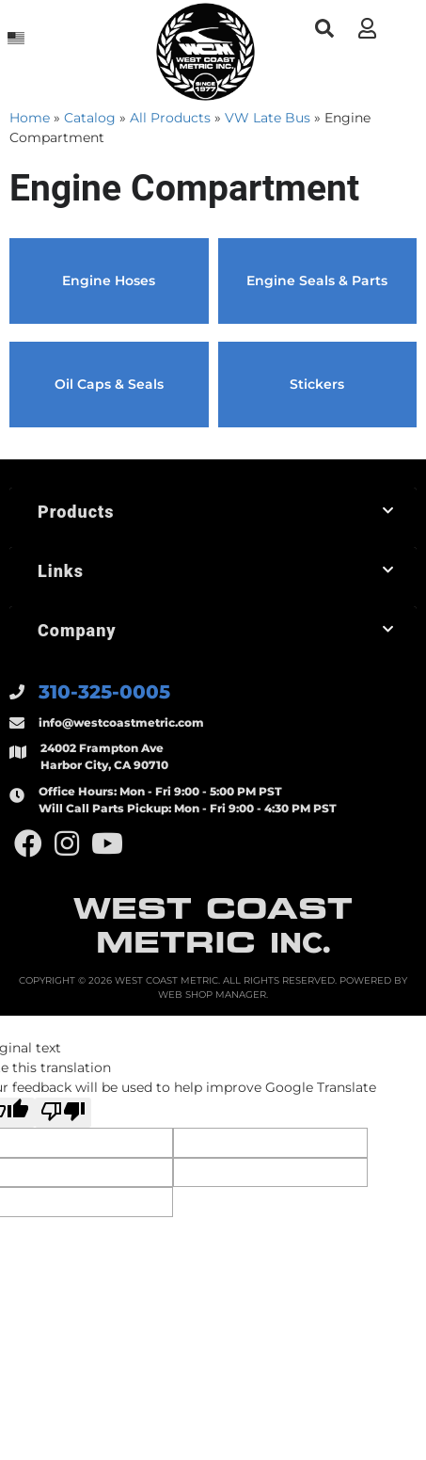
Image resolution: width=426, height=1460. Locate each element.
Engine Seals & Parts (316, 280)
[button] (324, 29)
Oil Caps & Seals (109, 384)
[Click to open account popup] (366, 28)
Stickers (317, 384)
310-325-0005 (104, 692)
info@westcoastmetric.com (121, 722)
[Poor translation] (63, 1113)
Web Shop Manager (212, 994)
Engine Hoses (108, 280)
